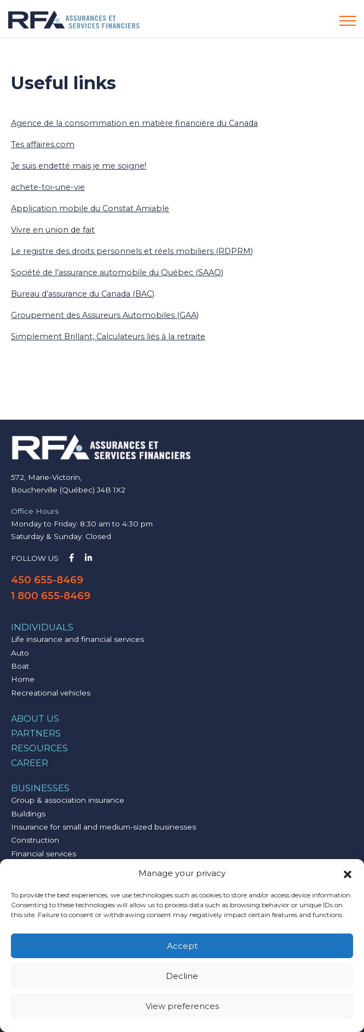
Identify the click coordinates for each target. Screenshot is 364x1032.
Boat (20, 666)
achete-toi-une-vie (48, 187)
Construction (35, 840)
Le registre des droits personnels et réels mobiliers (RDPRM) (132, 251)
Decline (182, 976)
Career (29, 763)
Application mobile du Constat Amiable (90, 208)
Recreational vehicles (50, 692)
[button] (347, 873)
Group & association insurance (67, 800)
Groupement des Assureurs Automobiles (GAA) (105, 315)
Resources (39, 748)
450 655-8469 (47, 579)
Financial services (43, 853)
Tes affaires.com (42, 144)
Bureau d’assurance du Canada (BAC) (82, 294)
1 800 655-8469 (50, 595)
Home (22, 679)
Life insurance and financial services (77, 639)
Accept (182, 946)
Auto (20, 652)
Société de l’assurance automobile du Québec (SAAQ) (117, 272)
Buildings (28, 813)
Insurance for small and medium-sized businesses (103, 826)
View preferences (182, 1006)
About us (35, 719)
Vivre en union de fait (53, 230)
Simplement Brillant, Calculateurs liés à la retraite (108, 336)
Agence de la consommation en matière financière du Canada (134, 123)
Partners (36, 733)
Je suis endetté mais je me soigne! (78, 166)
